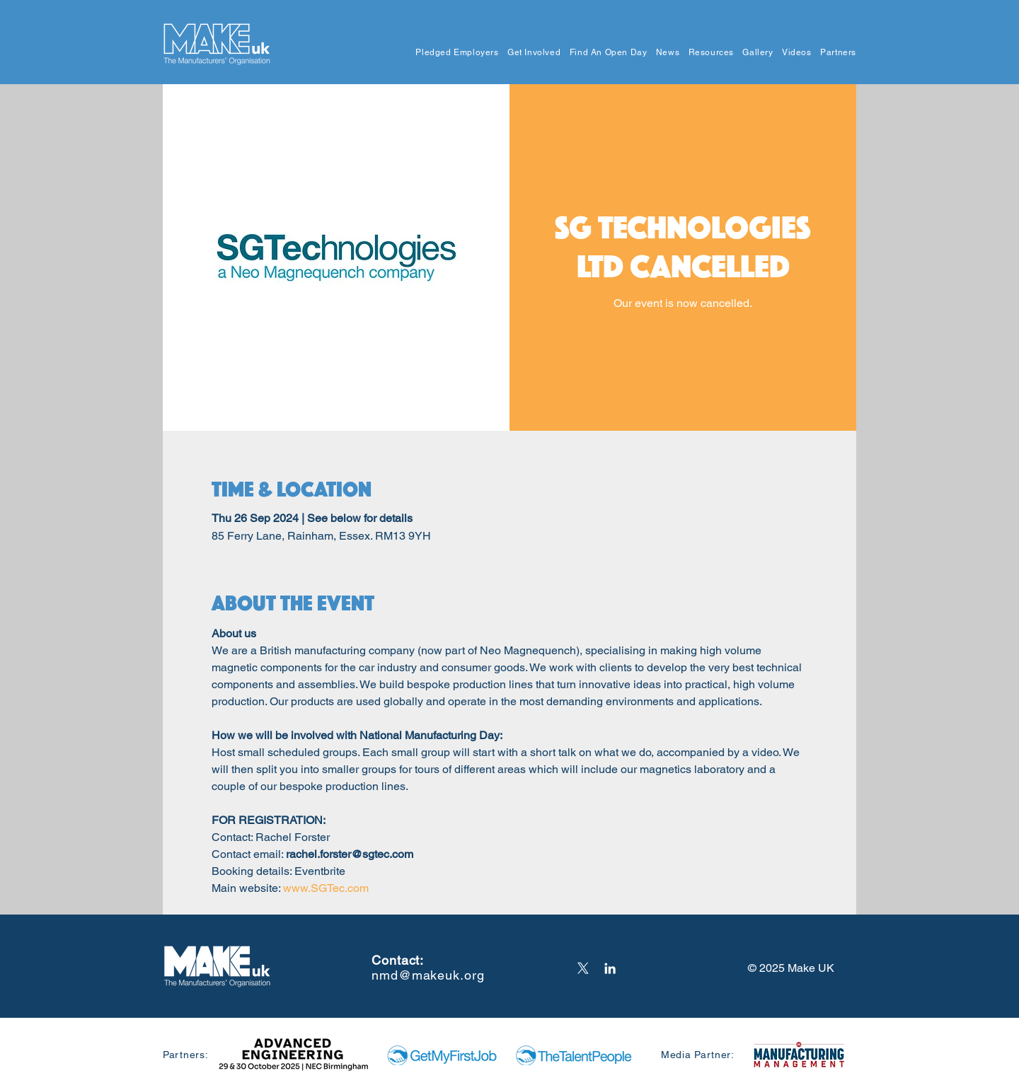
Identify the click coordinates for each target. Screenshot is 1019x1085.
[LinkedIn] (610, 968)
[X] (583, 968)
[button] (453, 52)
